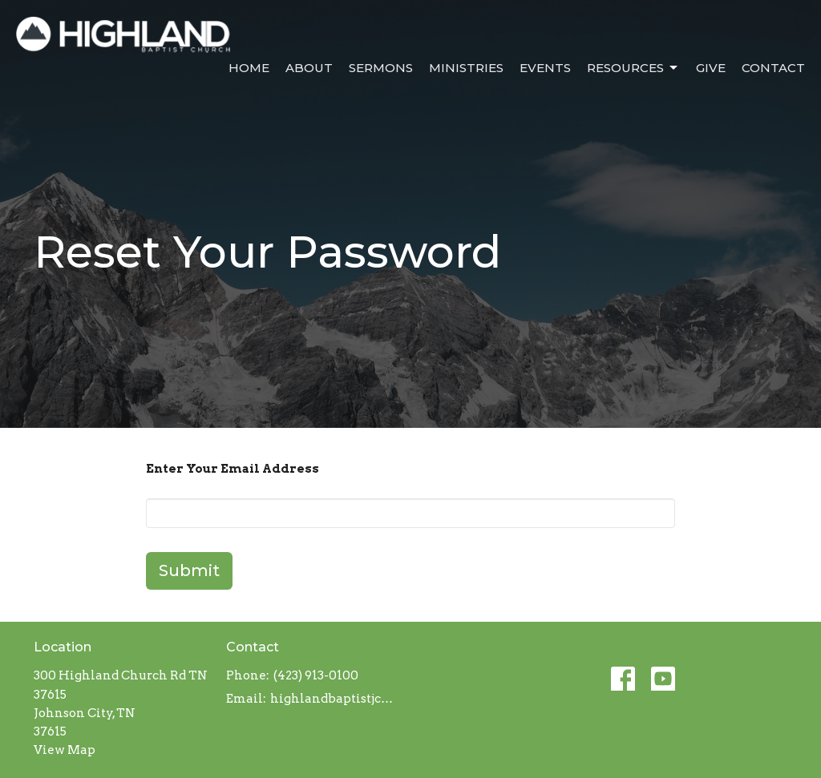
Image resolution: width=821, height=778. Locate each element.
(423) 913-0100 (315, 675)
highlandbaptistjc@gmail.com (336, 698)
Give (711, 67)
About (309, 67)
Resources (633, 68)
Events (545, 67)
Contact (773, 67)
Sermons (381, 67)
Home (249, 67)
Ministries (466, 67)
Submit (189, 570)
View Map (64, 750)
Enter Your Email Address (232, 469)
